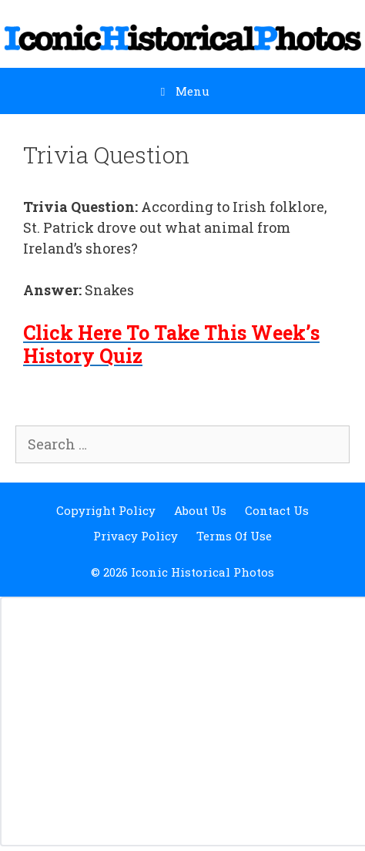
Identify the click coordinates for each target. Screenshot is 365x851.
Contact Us (277, 510)
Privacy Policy (135, 535)
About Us (200, 510)
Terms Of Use (234, 535)
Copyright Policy (106, 510)
